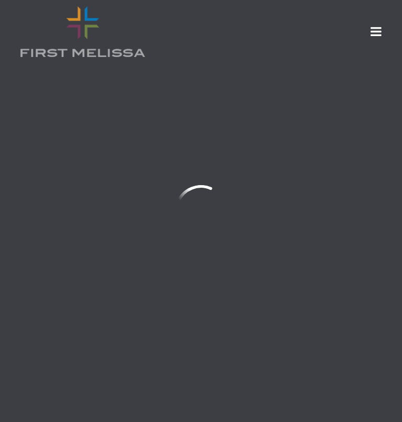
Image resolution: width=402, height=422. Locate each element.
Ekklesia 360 (361, 403)
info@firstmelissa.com (68, 200)
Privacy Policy (280, 344)
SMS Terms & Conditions (179, 344)
